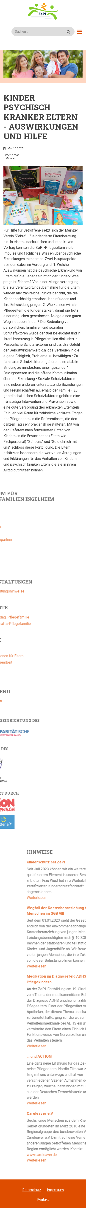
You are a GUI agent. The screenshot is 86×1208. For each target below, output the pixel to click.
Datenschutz (31, 1190)
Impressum (55, 1190)
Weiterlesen (66, 897)
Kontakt (43, 1199)
